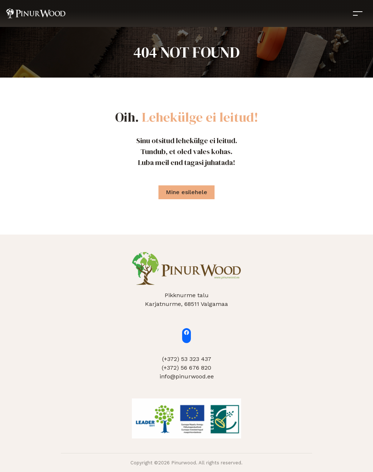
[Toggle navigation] (357, 13)
